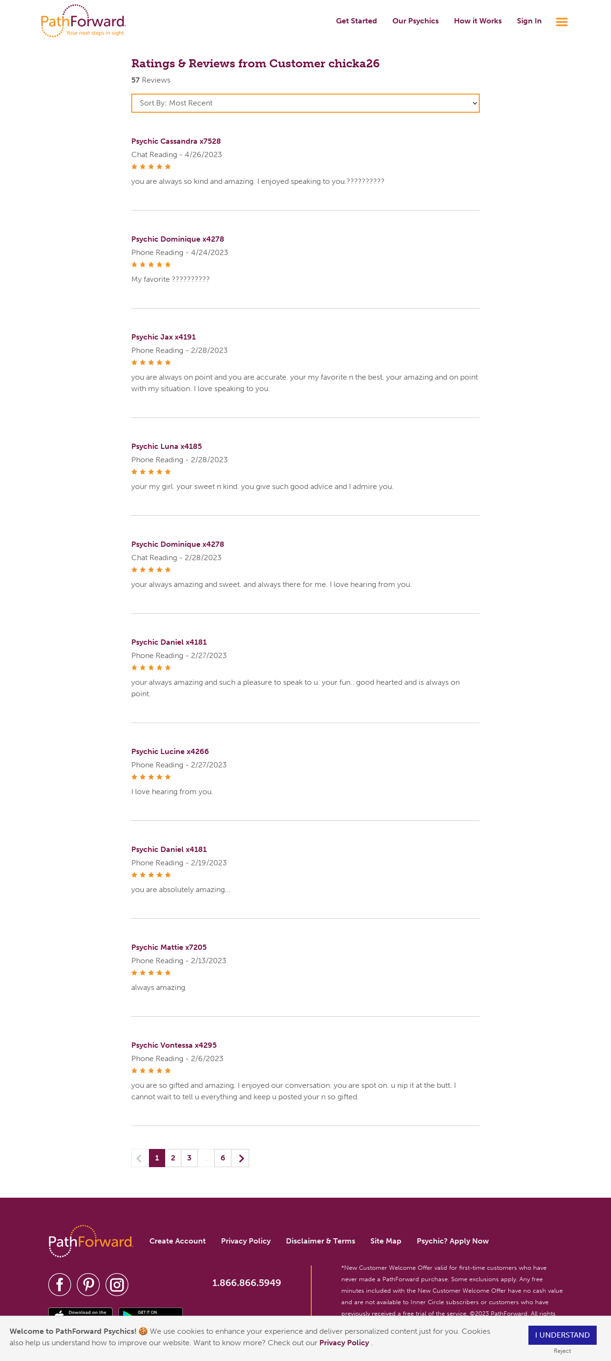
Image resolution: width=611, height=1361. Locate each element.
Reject (562, 1350)
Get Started (356, 20)
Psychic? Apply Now (453, 1240)
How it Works (478, 20)
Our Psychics (415, 20)
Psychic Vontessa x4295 (174, 1045)
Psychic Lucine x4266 (170, 751)
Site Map (385, 1240)
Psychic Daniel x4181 (169, 642)
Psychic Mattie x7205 (169, 947)
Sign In (529, 20)
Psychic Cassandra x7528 (176, 141)
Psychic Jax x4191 (163, 336)
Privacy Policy (345, 1342)
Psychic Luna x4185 (166, 446)
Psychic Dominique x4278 (177, 239)
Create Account (177, 1240)
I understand (562, 1335)
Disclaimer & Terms (320, 1240)
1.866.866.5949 (246, 1282)
